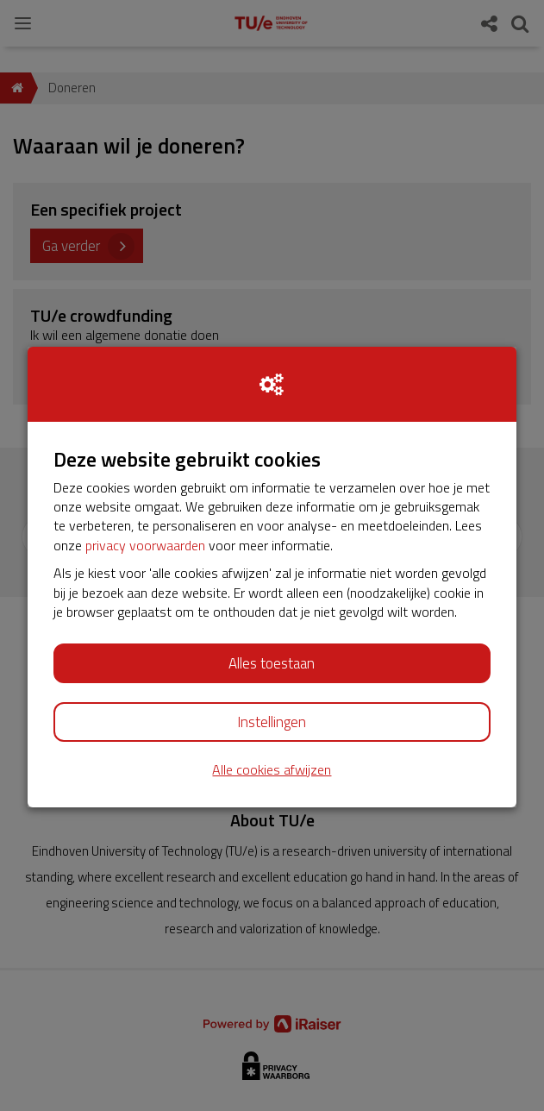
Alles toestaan (271, 663)
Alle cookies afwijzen (271, 770)
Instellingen (271, 722)
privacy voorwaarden (145, 545)
